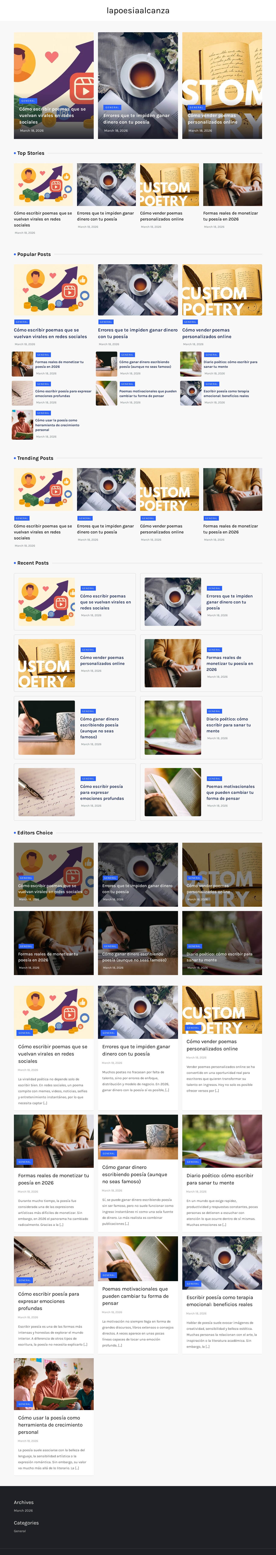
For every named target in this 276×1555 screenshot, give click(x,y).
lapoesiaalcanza (138, 10)
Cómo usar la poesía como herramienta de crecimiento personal (57, 425)
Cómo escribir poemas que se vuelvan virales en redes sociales (52, 115)
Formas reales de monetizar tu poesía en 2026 (229, 663)
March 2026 (23, 1510)
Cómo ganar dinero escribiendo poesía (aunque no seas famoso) (134, 1174)
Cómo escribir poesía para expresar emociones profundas (102, 792)
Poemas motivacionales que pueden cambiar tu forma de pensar (230, 792)
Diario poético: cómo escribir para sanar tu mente (228, 725)
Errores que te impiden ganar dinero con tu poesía (229, 602)
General (28, 100)
